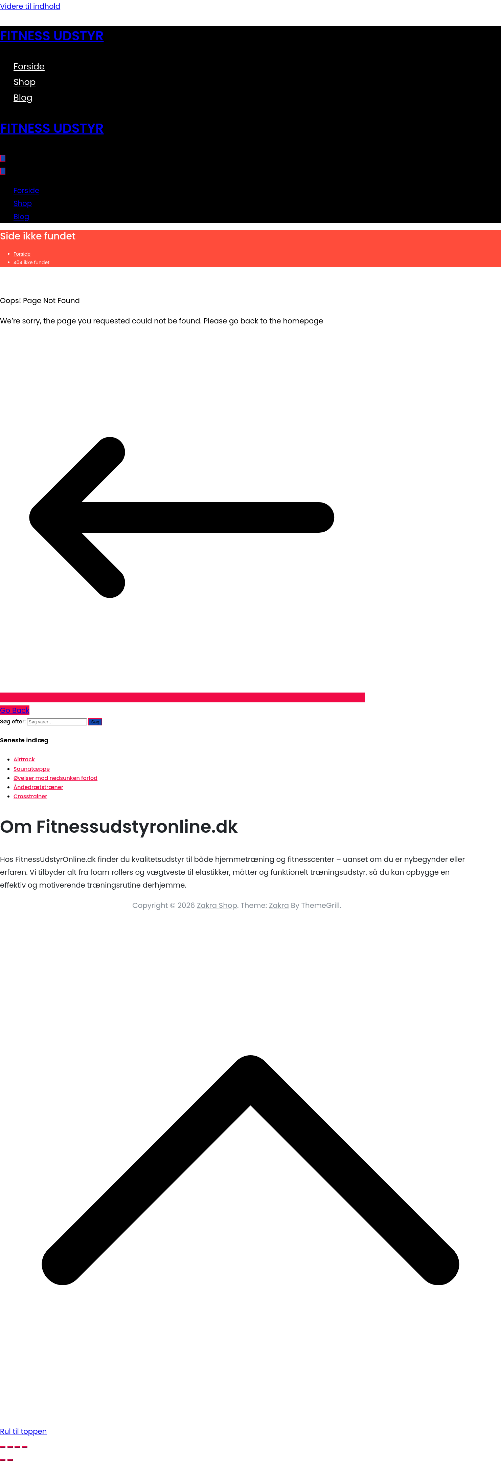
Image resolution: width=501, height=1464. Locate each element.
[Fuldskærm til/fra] (10, 1447)
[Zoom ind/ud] (2, 1447)
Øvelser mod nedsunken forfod (55, 778)
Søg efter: (13, 721)
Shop (25, 82)
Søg (95, 721)
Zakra (279, 905)
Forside (29, 66)
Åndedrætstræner (38, 787)
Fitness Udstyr (52, 36)
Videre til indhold (30, 6)
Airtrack (24, 759)
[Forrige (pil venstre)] (2, 1460)
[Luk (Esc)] (24, 1447)
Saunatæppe (32, 769)
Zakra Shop (217, 905)
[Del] (17, 1447)
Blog (23, 97)
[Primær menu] (2, 158)
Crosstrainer (30, 796)
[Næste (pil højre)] (10, 1460)
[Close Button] (2, 171)
